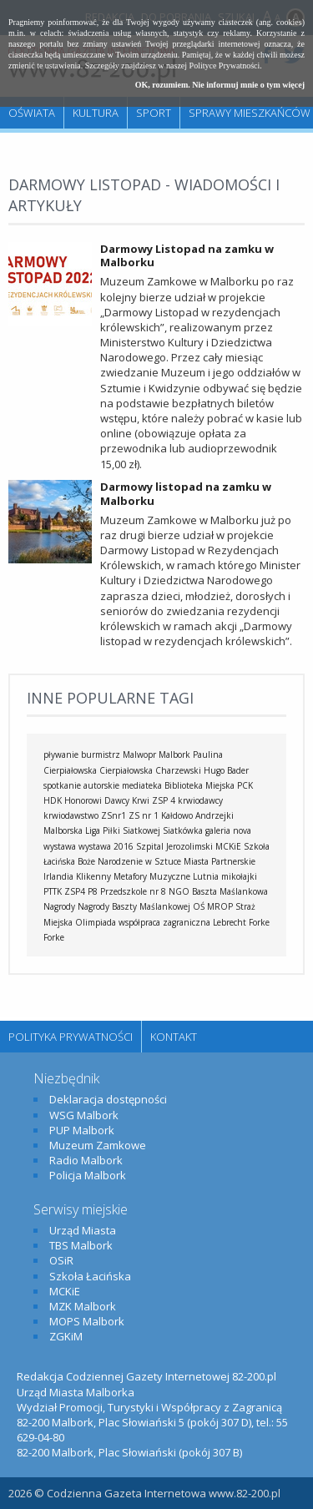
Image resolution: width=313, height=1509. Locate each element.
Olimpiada (95, 922)
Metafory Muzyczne (152, 876)
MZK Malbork (82, 1306)
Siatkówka (183, 830)
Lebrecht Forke (241, 922)
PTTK (52, 891)
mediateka (142, 785)
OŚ (198, 906)
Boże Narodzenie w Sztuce (129, 861)
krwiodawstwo (70, 815)
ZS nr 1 (144, 815)
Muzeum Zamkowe (97, 1145)
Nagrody (59, 906)
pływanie (60, 754)
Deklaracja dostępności (108, 1099)
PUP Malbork (81, 1130)
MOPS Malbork (86, 1321)
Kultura (96, 112)
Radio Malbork (86, 1160)
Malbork (174, 754)
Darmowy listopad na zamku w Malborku (185, 493)
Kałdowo (177, 815)
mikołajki (239, 876)
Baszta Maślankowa (230, 891)
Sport (153, 112)
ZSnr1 (113, 815)
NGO (179, 891)
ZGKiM (66, 1336)
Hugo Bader (226, 770)
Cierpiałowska (126, 770)
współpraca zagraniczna (164, 922)
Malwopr (139, 754)
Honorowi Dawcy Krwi (106, 800)
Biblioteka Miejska (199, 785)
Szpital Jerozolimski (174, 846)
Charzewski (178, 770)
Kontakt (173, 1036)
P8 (93, 891)
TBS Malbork (81, 1245)
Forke (53, 937)
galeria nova (228, 830)
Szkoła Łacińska (90, 1276)
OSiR (61, 1260)
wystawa (59, 846)
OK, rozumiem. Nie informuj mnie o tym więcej (220, 84)
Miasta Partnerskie (219, 861)
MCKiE (228, 846)
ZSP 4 (163, 800)
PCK (245, 785)
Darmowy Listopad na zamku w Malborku (187, 255)
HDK (52, 800)
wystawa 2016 (106, 846)
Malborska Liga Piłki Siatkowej (101, 830)
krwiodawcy (200, 800)
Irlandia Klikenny (77, 876)
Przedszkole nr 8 (133, 891)
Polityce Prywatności (224, 65)
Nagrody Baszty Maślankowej (134, 906)
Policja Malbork (87, 1175)
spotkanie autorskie (81, 785)
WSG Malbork (84, 1115)
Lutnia (206, 876)
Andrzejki (214, 815)
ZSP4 (74, 891)
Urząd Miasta (82, 1230)
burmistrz (100, 754)
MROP (220, 906)
